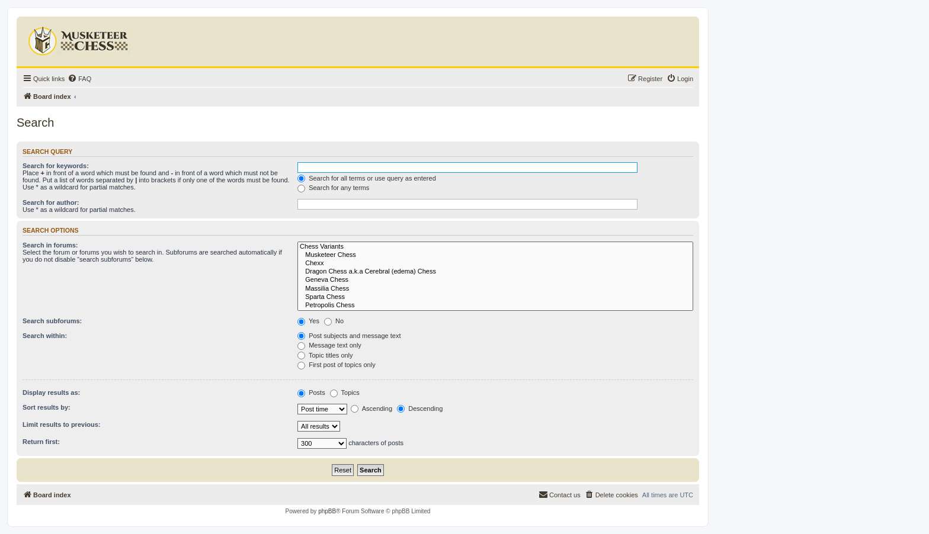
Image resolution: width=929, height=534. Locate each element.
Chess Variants (495, 247)
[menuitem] (79, 79)
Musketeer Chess (495, 255)
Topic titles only (325, 355)
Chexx (495, 263)
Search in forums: (50, 245)
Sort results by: (47, 407)
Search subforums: (52, 320)
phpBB (327, 511)
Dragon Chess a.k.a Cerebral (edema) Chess (495, 272)
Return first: (41, 441)
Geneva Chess (495, 280)
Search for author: (51, 202)
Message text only (329, 345)
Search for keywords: (56, 165)
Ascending (371, 408)
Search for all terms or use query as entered (366, 178)
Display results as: (51, 392)
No (334, 320)
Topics (345, 392)
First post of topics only (336, 364)
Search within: (45, 335)
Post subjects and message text (349, 335)
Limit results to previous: (61, 424)
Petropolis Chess (495, 305)
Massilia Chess (495, 289)
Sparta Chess (495, 297)
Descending (420, 408)
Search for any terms (333, 187)
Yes (308, 320)
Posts (311, 392)
